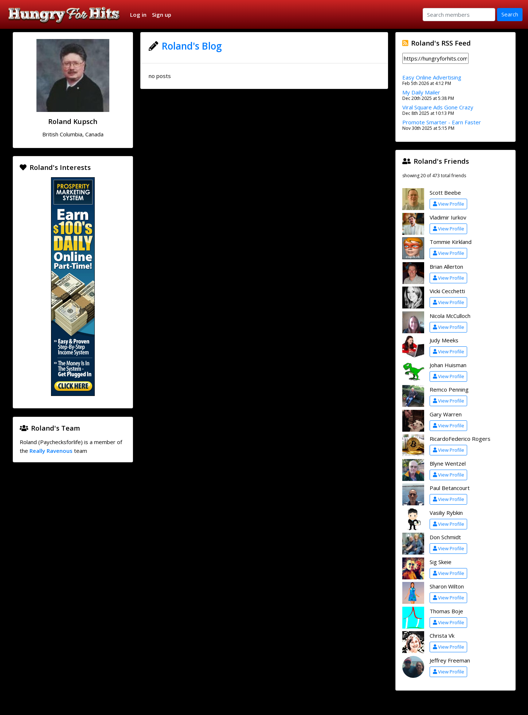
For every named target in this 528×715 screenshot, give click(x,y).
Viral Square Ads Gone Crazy (437, 107)
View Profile (448, 204)
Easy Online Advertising (431, 77)
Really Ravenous (51, 450)
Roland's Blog (192, 46)
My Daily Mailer (421, 92)
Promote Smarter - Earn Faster (441, 122)
